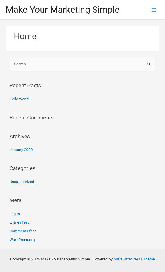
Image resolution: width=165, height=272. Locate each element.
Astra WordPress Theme (134, 259)
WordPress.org (22, 239)
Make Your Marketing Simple (63, 9)
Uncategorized (22, 181)
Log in (15, 213)
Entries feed (20, 222)
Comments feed (23, 231)
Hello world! (20, 99)
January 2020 (21, 149)
